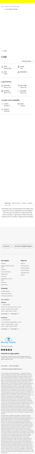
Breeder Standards (25, 268)
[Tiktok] (6, 350)
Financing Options (28, 61)
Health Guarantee (25, 265)
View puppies (15, 314)
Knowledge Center (25, 272)
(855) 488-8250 (6, 304)
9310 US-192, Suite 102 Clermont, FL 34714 (11, 306)
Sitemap (22, 275)
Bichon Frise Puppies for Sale (12, 6)
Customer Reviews (25, 270)
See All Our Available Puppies (23, 246)
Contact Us (6, 246)
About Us (23, 263)
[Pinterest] (11, 350)
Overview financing (5, 291)
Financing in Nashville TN (7, 295)
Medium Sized (4, 274)
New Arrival (3, 282)
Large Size (3, 276)
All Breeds (3, 269)
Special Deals (4, 284)
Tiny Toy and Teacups (6, 271)
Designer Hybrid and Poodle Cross (7, 266)
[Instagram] (4, 350)
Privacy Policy (4, 365)
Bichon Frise (7, 68)
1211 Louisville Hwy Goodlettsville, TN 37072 (11, 322)
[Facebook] (2, 350)
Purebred (3, 263)
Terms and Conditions (14, 365)
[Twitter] (9, 350)
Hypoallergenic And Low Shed (6, 279)
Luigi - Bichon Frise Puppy (11, 9)
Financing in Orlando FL (6, 293)
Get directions (5, 314)
